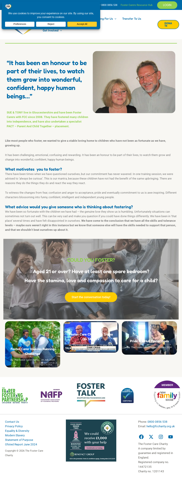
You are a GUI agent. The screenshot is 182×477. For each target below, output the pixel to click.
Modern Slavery (15, 435)
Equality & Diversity (17, 430)
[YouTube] (170, 437)
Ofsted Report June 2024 (21, 444)
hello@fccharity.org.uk (161, 426)
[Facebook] (141, 437)
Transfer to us (131, 18)
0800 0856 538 (109, 5)
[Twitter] (151, 437)
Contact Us (12, 421)
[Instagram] (161, 437)
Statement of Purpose (19, 440)
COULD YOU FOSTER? (91, 260)
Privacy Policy (14, 426)
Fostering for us (103, 18)
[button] (167, 5)
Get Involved (52, 30)
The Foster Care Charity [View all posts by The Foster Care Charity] (26, 360)
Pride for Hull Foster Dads (149, 341)
